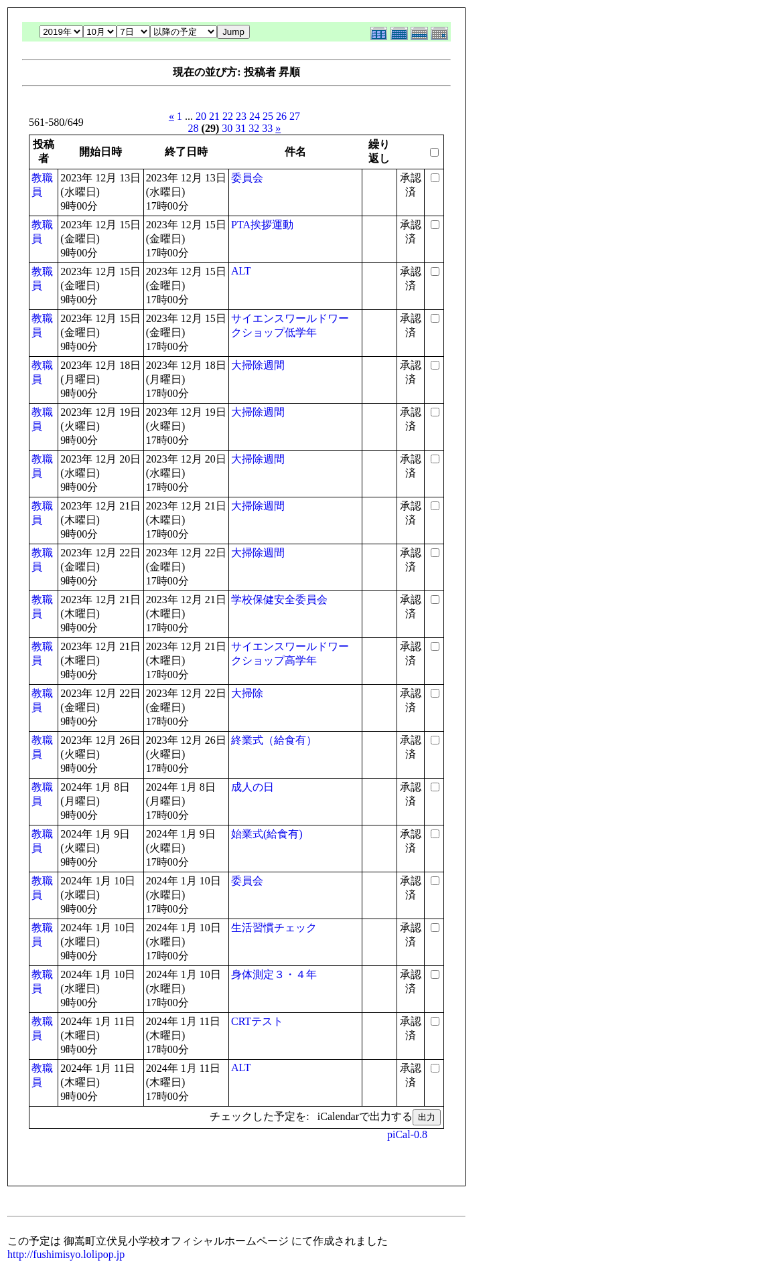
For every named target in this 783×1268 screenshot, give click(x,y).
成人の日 (252, 787)
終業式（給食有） (274, 740)
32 (253, 128)
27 (294, 116)
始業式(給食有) (267, 834)
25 (268, 116)
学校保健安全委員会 (279, 599)
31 (240, 128)
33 (267, 128)
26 (281, 116)
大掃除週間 (258, 365)
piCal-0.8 (407, 1134)
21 (214, 116)
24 (254, 116)
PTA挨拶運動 (262, 224)
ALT (241, 270)
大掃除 (247, 693)
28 (193, 128)
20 (201, 116)
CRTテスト (257, 1021)
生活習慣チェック (274, 927)
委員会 (247, 177)
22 (227, 116)
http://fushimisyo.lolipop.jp (66, 1254)
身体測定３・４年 (274, 974)
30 (227, 128)
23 (241, 116)
